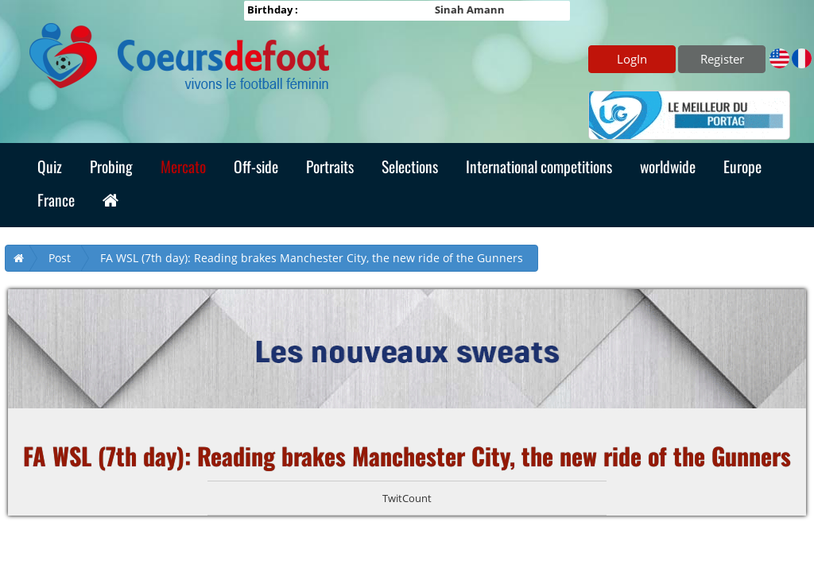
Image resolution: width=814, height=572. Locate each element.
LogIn (632, 59)
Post (59, 257)
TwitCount (407, 498)
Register (722, 59)
